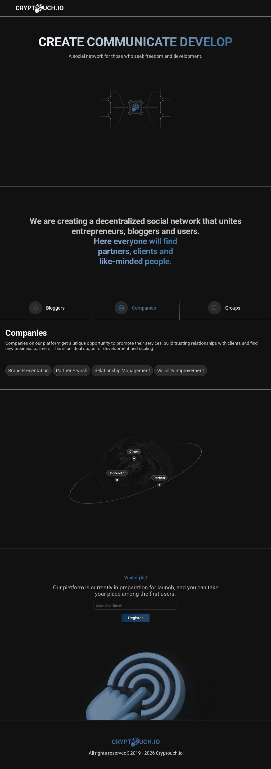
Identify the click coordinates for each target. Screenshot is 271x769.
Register (135, 618)
